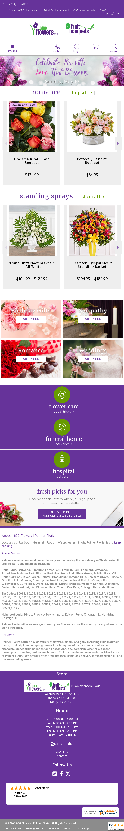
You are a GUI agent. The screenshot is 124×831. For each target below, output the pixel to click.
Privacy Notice (34, 828)
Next (118, 143)
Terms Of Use (13, 828)
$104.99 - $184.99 (92, 278)
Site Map (83, 828)
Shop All (78, 92)
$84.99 (92, 174)
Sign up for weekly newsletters (62, 513)
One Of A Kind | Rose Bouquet (32, 161)
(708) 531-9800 (18, 4)
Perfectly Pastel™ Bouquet (92, 161)
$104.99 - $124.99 (32, 278)
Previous (5, 143)
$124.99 (32, 174)
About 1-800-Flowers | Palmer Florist (29, 535)
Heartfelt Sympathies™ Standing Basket (92, 265)
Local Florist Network (61, 828)
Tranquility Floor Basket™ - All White (32, 265)
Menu (12, 51)
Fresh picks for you (62, 496)
